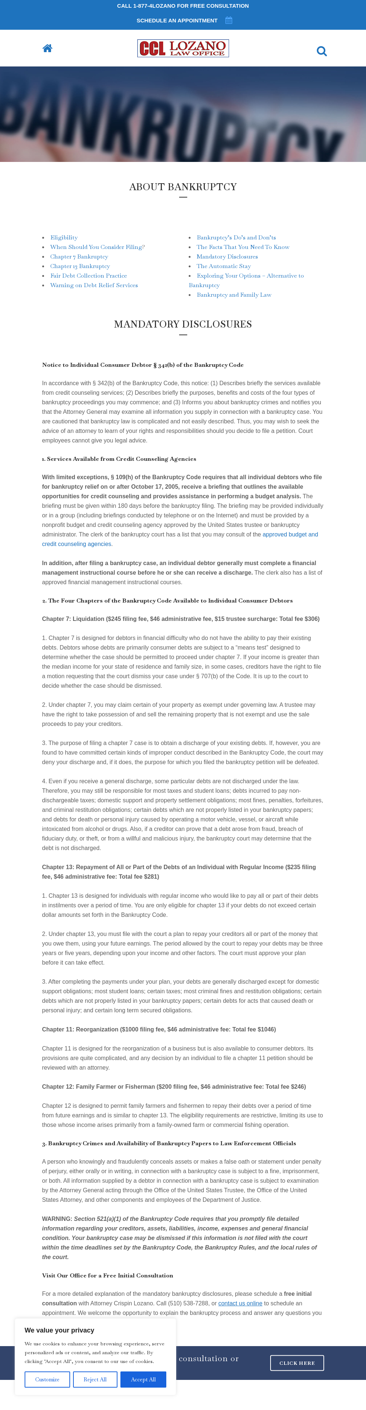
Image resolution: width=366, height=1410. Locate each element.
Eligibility (63, 237)
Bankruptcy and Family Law (234, 295)
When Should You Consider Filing (96, 247)
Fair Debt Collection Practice (88, 275)
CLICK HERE (297, 1363)
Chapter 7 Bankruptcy (79, 256)
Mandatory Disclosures (227, 256)
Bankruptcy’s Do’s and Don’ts (236, 237)
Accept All (143, 1379)
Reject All (95, 1379)
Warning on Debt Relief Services (94, 285)
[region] (95, 1356)
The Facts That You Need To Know (243, 247)
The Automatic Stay (224, 266)
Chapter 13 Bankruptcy (80, 266)
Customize (47, 1379)
